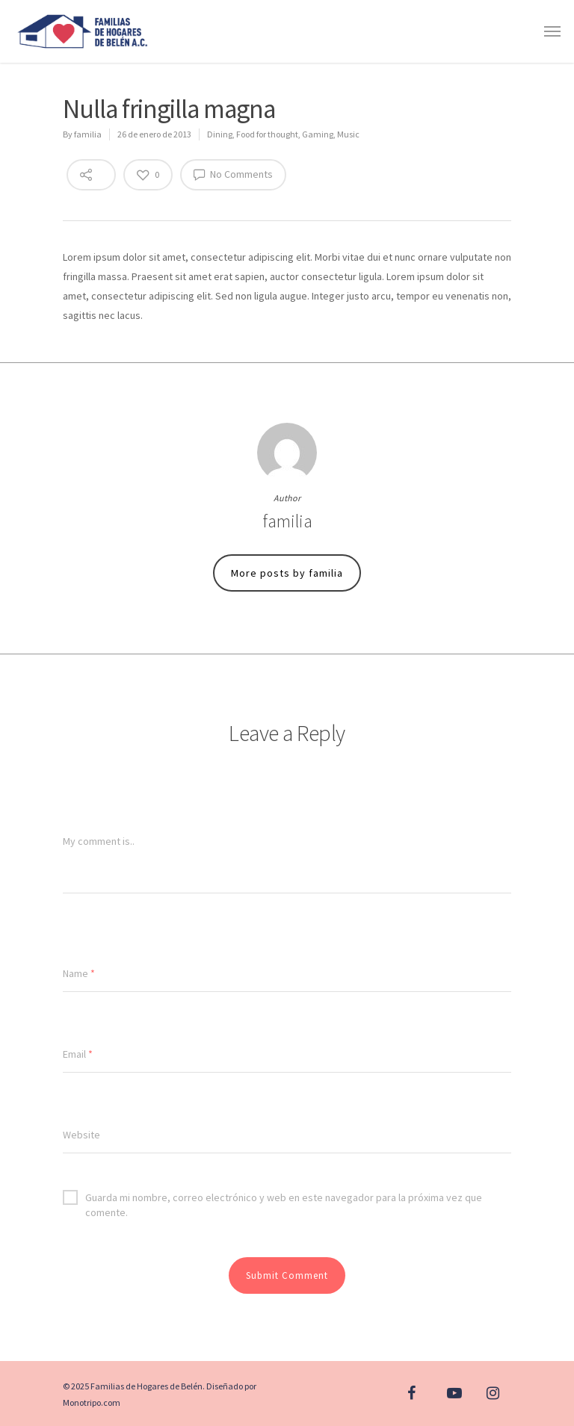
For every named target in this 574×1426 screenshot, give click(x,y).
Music (348, 134)
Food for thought (267, 134)
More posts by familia (287, 573)
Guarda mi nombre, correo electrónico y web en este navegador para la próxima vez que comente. (272, 1197)
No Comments (233, 174)
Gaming (317, 134)
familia (88, 134)
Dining (219, 134)
